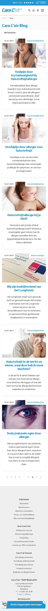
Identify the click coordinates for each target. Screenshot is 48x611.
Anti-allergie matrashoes (24, 557)
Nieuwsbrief (24, 504)
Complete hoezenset (24, 569)
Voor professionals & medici (24, 542)
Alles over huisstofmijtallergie (24, 518)
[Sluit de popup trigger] (44, 602)
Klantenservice (24, 507)
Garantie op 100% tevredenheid (24, 545)
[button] (29, 10)
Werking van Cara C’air (24, 530)
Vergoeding (24, 538)
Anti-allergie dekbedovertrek (24, 561)
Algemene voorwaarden (24, 511)
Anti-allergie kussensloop (24, 565)
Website (28, 594)
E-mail (19, 594)
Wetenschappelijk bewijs (24, 534)
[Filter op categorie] (24, 32)
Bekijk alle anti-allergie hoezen (24, 572)
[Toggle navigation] (42, 10)
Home (4, 18)
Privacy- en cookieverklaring (24, 515)
